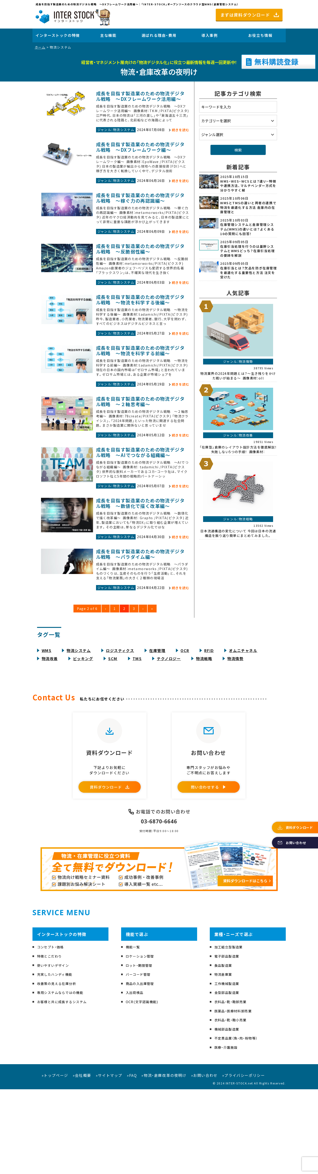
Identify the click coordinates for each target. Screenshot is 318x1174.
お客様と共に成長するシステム (65, 1086)
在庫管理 (157, 725)
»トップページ (55, 1159)
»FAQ (132, 1159)
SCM (112, 733)
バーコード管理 (140, 1059)
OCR (185, 725)
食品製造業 (224, 1049)
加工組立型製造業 (230, 1031)
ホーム (40, 47)
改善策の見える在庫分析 (59, 1068)
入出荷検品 (136, 1077)
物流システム (79, 725)
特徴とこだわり (51, 1040)
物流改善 (50, 733)
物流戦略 (204, 733)
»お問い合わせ (204, 1159)
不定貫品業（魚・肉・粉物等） (239, 1122)
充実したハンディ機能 (57, 1059)
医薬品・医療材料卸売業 (235, 1095)
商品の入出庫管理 (142, 1068)
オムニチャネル (243, 725)
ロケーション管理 (142, 1040)
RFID (209, 725)
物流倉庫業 (224, 1059)
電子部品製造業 (228, 1040)
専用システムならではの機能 (63, 1077)
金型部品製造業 (228, 1077)
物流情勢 (235, 733)
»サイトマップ (109, 1159)
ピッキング (83, 733)
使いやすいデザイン (55, 1049)
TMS (137, 733)
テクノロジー (169, 733)
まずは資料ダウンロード (245, 15)
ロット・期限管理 (141, 1049)
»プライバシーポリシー (243, 1159)
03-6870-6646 (159, 905)
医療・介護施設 (227, 1132)
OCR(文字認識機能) (144, 1086)
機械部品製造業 (228, 1113)
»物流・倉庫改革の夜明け (163, 1159)
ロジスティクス (120, 725)
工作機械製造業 (228, 1068)
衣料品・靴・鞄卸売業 (232, 1086)
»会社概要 (82, 1159)
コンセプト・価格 (52, 1031)
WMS (47, 725)
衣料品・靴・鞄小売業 (232, 1104)
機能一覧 (134, 1031)
